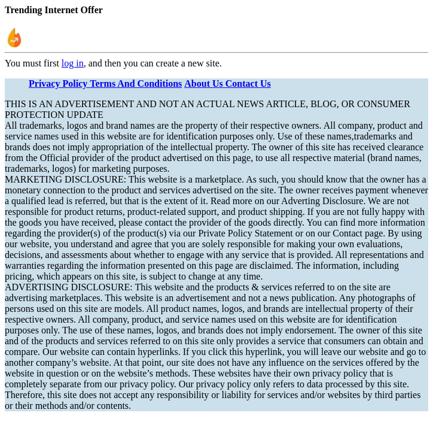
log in (73, 63)
